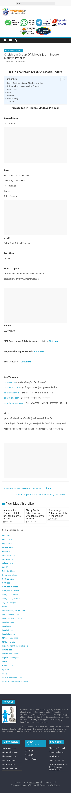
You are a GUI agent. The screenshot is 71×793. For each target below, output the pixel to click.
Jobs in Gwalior (8, 626)
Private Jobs (7, 650)
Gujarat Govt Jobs (9, 602)
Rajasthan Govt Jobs (10, 657)
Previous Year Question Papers (15, 646)
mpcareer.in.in (8, 764)
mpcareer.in (10, 382)
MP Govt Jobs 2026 (10, 638)
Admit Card (7, 539)
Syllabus (5, 669)
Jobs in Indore (8, 630)
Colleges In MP (8, 563)
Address (10, 101)
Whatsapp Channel (57, 748)
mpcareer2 (22, 61)
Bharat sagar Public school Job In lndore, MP (57, 513)
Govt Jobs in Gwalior (10, 590)
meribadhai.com (12, 387)
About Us (29, 751)
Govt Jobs (6, 583)
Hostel (4, 606)
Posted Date (12, 89)
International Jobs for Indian (14, 610)
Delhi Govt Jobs (8, 571)
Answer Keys (7, 547)
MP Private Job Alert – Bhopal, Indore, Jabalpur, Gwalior (58, 767)
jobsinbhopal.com (9, 768)
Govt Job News (8, 579)
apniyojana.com (11, 397)
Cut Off (5, 567)
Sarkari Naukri (8, 665)
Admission (6, 535)
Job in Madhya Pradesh (13, 50)
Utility (4, 673)
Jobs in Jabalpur (9, 634)
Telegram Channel (56, 752)
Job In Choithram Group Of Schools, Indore (25, 83)
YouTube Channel (56, 760)
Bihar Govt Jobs (8, 555)
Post (9, 92)
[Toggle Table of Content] (61, 79)
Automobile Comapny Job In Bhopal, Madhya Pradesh (12, 514)
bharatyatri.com (11, 392)
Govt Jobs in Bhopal (10, 587)
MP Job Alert (54, 756)
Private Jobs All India (10, 653)
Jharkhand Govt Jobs (10, 614)
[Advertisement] (35, 145)
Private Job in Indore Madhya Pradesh (23, 86)
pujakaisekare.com (10, 752)
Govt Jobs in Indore (10, 594)
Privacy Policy (31, 759)
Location (10, 95)
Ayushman (6, 551)
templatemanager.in (13, 403)
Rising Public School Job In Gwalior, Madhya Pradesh (35, 514)
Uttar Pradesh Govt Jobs (12, 677)
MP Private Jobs (8, 642)
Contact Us (29, 755)
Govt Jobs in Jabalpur (11, 598)
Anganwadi (7, 543)
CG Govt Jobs (7, 559)
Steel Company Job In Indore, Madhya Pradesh (42, 494)
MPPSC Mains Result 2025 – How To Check (27, 488)
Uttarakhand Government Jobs (15, 681)
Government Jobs (9, 575)
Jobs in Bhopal (8, 622)
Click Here (53, 341)
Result (4, 661)
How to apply (12, 98)
